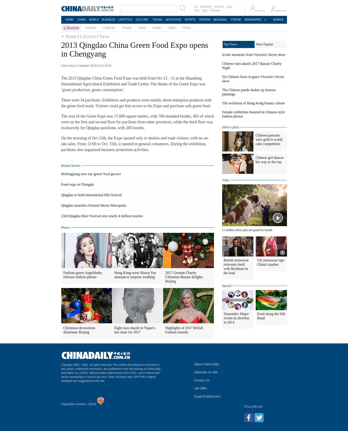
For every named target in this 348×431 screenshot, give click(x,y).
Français (215, 10)
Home (71, 36)
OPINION (204, 19)
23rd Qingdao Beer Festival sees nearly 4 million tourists (102, 216)
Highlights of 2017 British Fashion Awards (184, 330)
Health (156, 27)
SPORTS (190, 19)
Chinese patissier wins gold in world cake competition (269, 139)
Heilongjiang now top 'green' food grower (91, 174)
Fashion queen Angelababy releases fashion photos (82, 275)
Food (142, 27)
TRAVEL (158, 19)
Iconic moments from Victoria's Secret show (254, 55)
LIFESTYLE (125, 19)
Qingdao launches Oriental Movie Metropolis (94, 205)
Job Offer (200, 388)
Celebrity (109, 27)
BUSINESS (108, 19)
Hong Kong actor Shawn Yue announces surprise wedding (135, 275)
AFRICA (219, 6)
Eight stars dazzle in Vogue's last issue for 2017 (134, 330)
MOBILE (278, 19)
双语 (204, 10)
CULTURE (142, 19)
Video (172, 27)
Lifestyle (88, 36)
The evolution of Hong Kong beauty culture (253, 103)
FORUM (236, 19)
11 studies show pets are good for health (247, 230)
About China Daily (206, 364)
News (104, 36)
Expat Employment (207, 396)
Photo (187, 27)
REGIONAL (220, 19)
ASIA (229, 6)
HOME (69, 19)
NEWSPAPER (253, 19)
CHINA (82, 19)
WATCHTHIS (173, 19)
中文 (197, 10)
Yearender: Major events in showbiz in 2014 (236, 318)
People (127, 27)
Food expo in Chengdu (77, 184)
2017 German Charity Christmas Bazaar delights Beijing (184, 277)
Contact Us (202, 380)
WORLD (94, 19)
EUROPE (206, 6)
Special (226, 286)
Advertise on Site (206, 372)
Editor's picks (230, 127)
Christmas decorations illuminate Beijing (79, 330)
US (196, 6)
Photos (65, 227)
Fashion (90, 27)
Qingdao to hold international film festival (91, 195)
